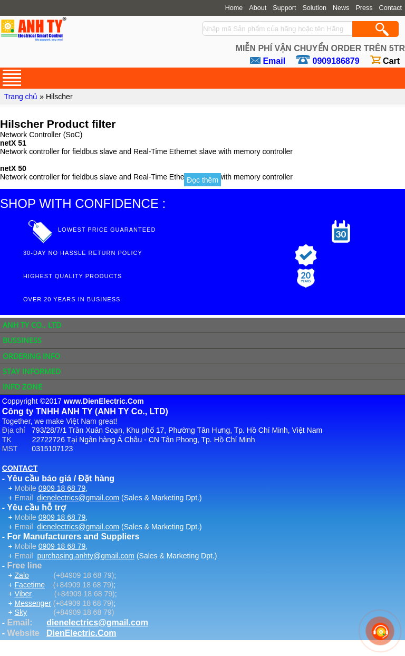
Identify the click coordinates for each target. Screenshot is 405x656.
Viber (23, 594)
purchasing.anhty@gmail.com (85, 556)
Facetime (30, 585)
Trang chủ (21, 96)
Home (234, 8)
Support (284, 8)
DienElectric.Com (81, 633)
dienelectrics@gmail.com (78, 497)
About (257, 8)
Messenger (33, 603)
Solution (314, 8)
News (341, 8)
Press (363, 8)
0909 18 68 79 (62, 488)
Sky (21, 612)
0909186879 (336, 60)
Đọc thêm (202, 180)
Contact (390, 8)
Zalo (22, 575)
